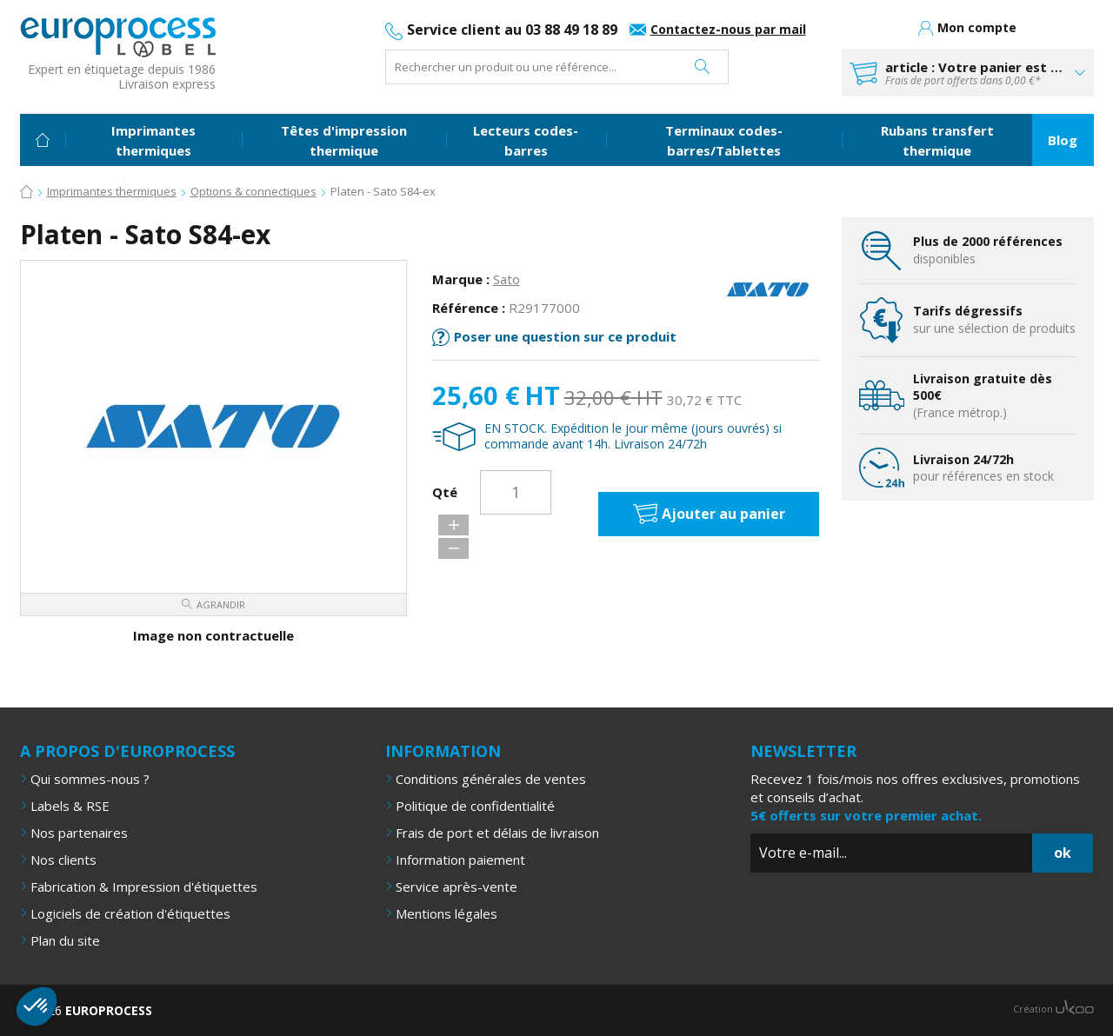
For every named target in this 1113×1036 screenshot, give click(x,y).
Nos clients (63, 858)
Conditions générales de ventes (491, 778)
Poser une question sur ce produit (565, 335)
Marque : (461, 278)
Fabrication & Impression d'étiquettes (143, 885)
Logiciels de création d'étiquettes (130, 912)
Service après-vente (456, 885)
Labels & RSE (70, 805)
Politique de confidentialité (475, 805)
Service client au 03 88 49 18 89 (512, 29)
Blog (1062, 140)
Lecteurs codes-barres (525, 140)
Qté (444, 492)
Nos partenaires (79, 831)
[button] (36, 1006)
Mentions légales (446, 912)
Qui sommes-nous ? (90, 778)
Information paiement (460, 858)
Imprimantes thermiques (153, 140)
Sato (506, 278)
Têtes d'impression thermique (344, 140)
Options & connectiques (253, 191)
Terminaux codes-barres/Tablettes (724, 140)
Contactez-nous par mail (728, 29)
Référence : (468, 306)
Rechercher (702, 67)
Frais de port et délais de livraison (497, 831)
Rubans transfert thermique (937, 140)
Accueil (42, 140)
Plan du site (65, 939)
